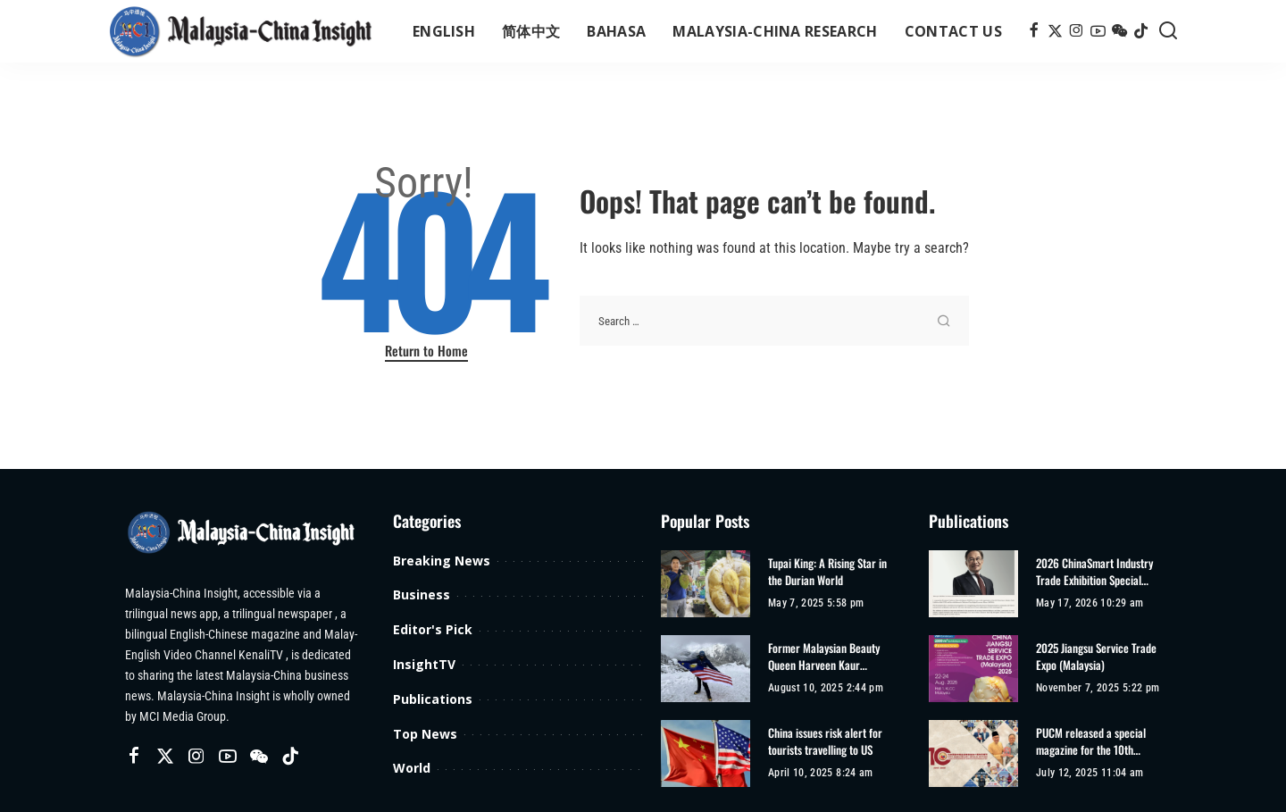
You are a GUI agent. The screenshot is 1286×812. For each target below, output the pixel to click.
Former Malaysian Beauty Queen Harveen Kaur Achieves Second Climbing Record (825, 657)
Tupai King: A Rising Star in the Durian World (827, 572)
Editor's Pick (432, 629)
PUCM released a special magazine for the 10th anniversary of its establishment (1091, 741)
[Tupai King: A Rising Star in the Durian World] (705, 583)
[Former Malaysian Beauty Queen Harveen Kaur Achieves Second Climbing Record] (705, 668)
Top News (425, 733)
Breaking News (441, 560)
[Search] (1168, 31)
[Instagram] (1076, 31)
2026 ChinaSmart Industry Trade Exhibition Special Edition (1094, 572)
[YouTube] (1098, 31)
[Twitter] (1055, 31)
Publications (432, 699)
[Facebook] (1033, 31)
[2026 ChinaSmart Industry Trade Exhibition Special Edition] (973, 583)
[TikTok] (1140, 31)
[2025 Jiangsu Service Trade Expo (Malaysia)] (973, 668)
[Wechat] (1119, 31)
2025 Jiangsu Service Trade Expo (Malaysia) (1096, 657)
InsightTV (424, 664)
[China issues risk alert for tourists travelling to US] (705, 753)
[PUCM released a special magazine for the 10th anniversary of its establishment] (973, 753)
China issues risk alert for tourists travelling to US (825, 741)
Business (421, 594)
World (411, 767)
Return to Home (426, 350)
